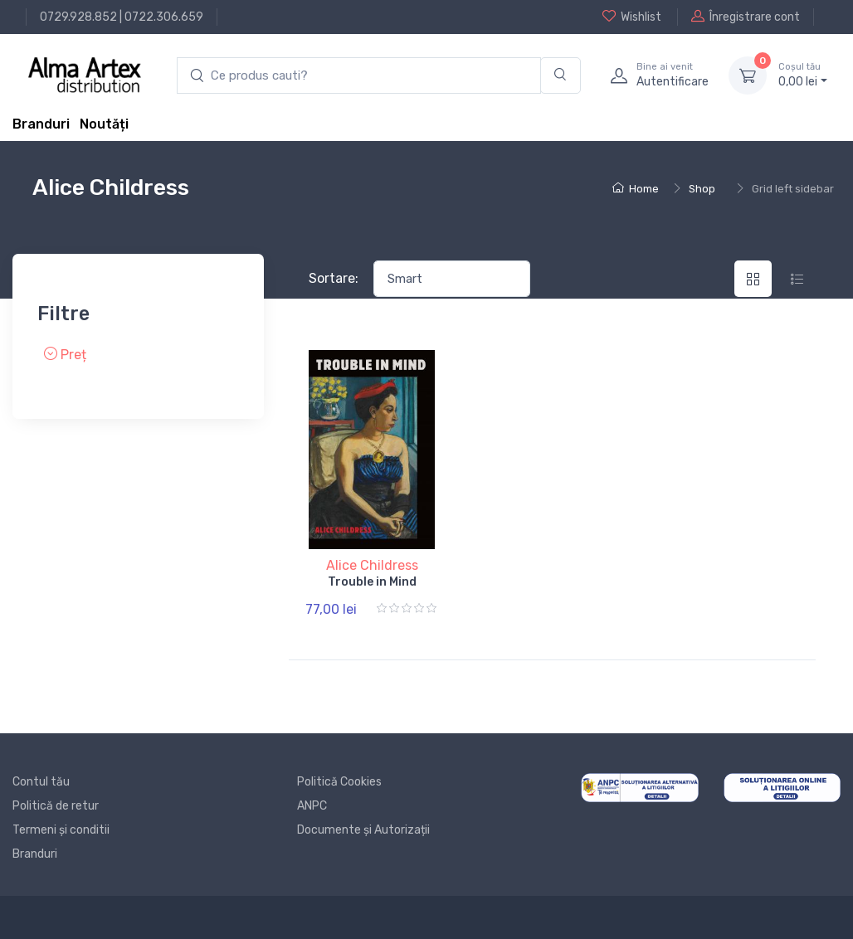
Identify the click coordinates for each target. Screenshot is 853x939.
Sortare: (333, 278)
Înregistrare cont (745, 16)
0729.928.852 (78, 17)
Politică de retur (55, 806)
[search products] (359, 76)
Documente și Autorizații (363, 830)
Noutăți (104, 124)
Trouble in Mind (372, 582)
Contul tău (41, 782)
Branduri (41, 124)
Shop (702, 188)
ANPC (312, 806)
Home (635, 188)
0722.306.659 (163, 17)
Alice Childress (372, 565)
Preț (65, 354)
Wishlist (631, 16)
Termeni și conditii (61, 830)
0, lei (802, 75)
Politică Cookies (339, 782)
